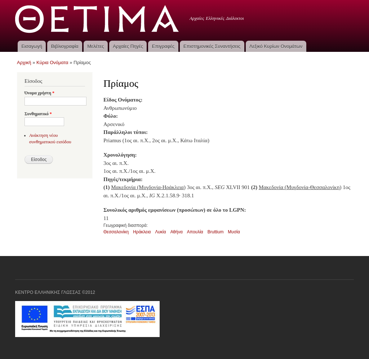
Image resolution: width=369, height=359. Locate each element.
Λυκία (160, 231)
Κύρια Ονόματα (52, 62)
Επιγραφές (163, 46)
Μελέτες (95, 46)
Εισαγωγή (31, 46)
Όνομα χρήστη (39, 92)
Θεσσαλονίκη (116, 231)
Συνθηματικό (38, 113)
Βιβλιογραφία (65, 46)
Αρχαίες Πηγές (128, 46)
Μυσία (234, 231)
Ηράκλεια (142, 231)
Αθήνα (176, 231)
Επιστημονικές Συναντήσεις (211, 46)
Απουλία (195, 231)
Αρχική (24, 62)
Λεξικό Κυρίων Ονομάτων (275, 46)
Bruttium (216, 231)
